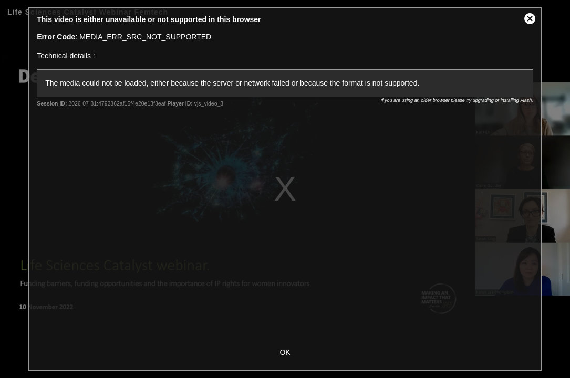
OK (284, 352)
